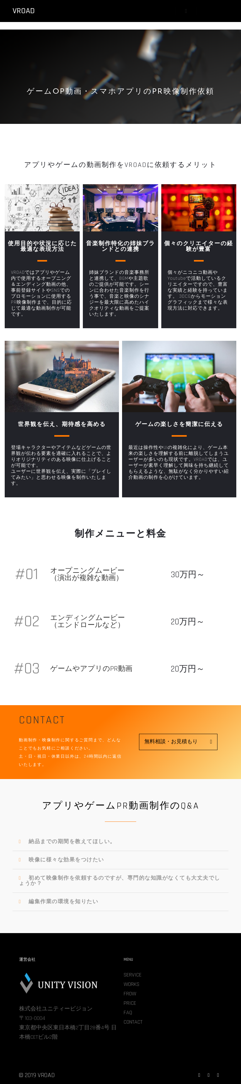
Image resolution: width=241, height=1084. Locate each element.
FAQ (128, 1012)
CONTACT (133, 1022)
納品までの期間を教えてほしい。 (72, 841)
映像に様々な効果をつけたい (66, 859)
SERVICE (133, 974)
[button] (178, 742)
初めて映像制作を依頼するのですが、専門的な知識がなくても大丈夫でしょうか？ (119, 881)
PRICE (130, 1003)
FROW (130, 993)
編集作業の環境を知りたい (63, 901)
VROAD (24, 11)
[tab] (120, 842)
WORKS (131, 984)
